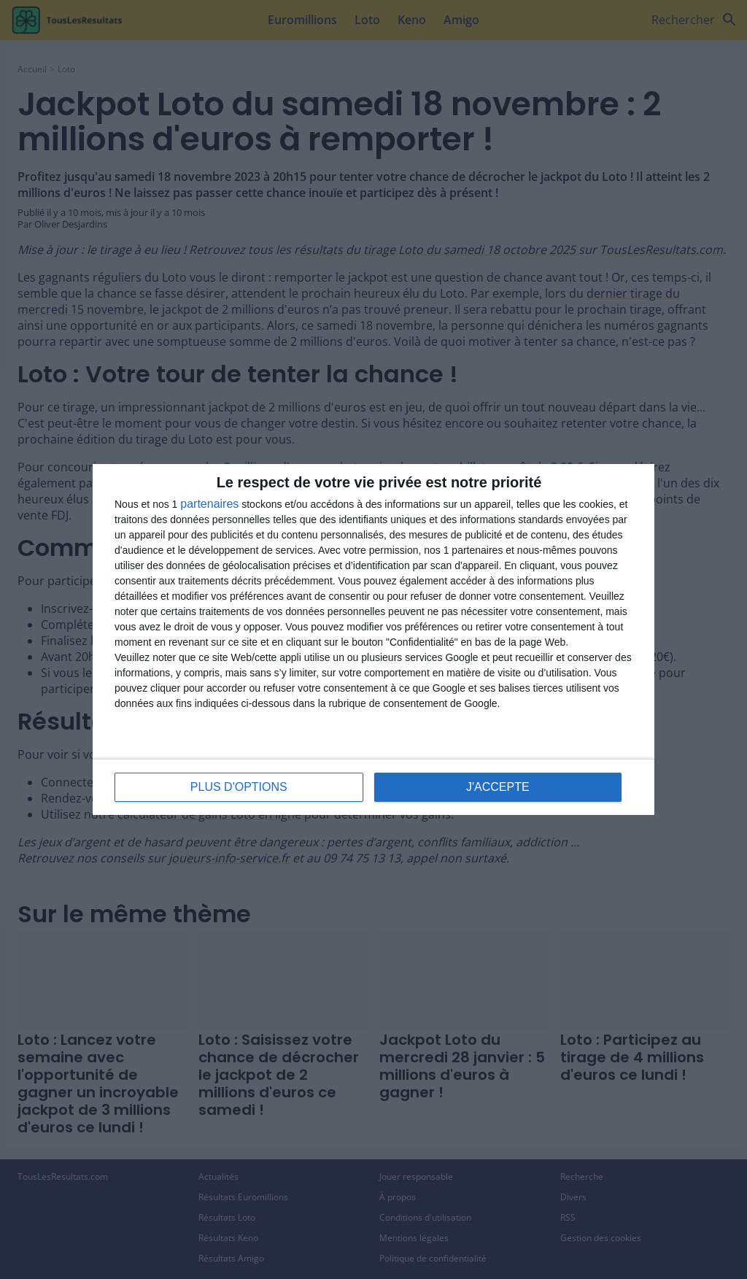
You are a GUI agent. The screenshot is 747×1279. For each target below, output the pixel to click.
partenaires (209, 504)
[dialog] (373, 639)
